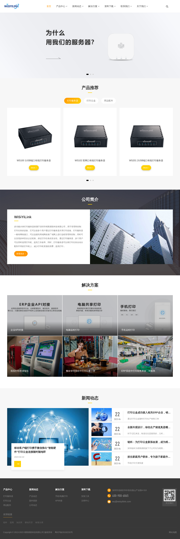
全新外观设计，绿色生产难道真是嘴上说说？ (150, 427)
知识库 (19, 522)
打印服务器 (72, 100)
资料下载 (110, 6)
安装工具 (85, 496)
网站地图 (173, 532)
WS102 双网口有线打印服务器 (90, 160)
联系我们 (126, 6)
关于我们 (142, 6)
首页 (49, 6)
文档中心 (85, 501)
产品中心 (61, 6)
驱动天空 (29, 522)
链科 (5, 522)
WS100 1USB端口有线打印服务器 (34, 160)
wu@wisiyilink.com (121, 501)
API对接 (58, 501)
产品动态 (33, 496)
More (34, 168)
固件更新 (33, 501)
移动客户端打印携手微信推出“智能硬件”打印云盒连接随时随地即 (35, 450)
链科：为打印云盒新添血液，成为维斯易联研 (150, 442)
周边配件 (108, 100)
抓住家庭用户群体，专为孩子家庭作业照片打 (150, 456)
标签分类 (39, 522)
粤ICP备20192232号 (64, 532)
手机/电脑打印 (61, 496)
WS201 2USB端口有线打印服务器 (146, 160)
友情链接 (7, 514)
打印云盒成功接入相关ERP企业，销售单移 (150, 412)
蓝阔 (12, 522)
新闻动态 (77, 6)
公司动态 (33, 505)
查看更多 (21, 254)
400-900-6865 (120, 496)
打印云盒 (91, 100)
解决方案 (93, 6)
